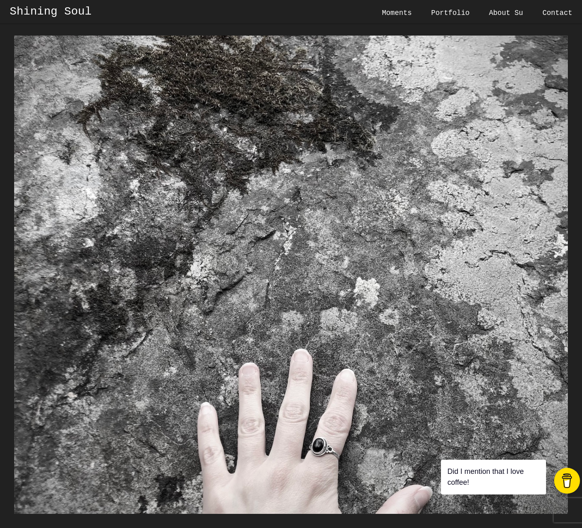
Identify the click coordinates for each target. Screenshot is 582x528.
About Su (506, 13)
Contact (557, 13)
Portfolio (450, 13)
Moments (397, 13)
